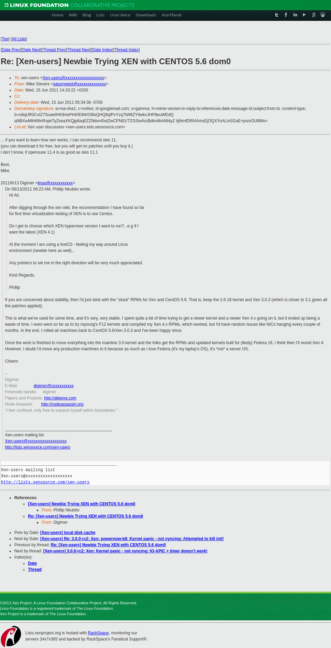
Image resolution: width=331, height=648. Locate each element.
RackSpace (98, 633)
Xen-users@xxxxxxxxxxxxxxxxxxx (73, 77)
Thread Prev (54, 49)
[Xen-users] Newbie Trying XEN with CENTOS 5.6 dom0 (81, 504)
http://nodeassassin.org (62, 404)
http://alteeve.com (60, 398)
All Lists (19, 39)
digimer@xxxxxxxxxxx (53, 385)
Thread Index (127, 49)
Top (5, 39)
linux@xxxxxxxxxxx (55, 183)
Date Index (102, 49)
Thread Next (79, 49)
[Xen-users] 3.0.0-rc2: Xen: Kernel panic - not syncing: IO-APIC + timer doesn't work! (125, 551)
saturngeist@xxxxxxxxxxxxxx (79, 84)
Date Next (31, 49)
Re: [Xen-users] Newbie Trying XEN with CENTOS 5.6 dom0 (85, 516)
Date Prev (11, 49)
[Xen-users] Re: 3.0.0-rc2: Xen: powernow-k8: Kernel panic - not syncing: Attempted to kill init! (132, 538)
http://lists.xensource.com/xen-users (37, 447)
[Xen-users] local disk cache (67, 532)
